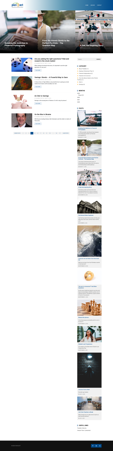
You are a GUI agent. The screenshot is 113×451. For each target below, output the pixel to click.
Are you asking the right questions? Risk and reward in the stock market (52, 60)
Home (86, 5)
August (80, 95)
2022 (78, 97)
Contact (99, 5)
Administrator (40, 63)
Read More (37, 70)
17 (59, 133)
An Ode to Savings (42, 96)
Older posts (65, 133)
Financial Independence (86, 73)
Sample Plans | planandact (84, 430)
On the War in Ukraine (43, 114)
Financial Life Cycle (84, 75)
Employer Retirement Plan (86, 71)
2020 (78, 102)
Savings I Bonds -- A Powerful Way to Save (51, 77)
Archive (93, 5)
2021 (78, 99)
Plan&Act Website (81, 428)
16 (56, 133)
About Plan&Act (83, 68)
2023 (89, 94)
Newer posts (17, 133)
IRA (80, 82)
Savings (82, 84)
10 (49, 133)
